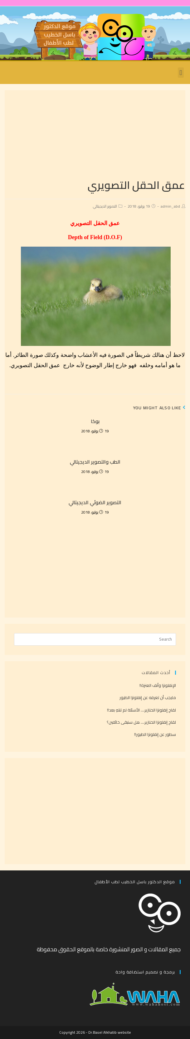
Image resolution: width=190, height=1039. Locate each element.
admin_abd (170, 206)
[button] (181, 72)
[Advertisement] (95, 134)
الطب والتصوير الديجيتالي (95, 461)
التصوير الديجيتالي (105, 206)
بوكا (95, 421)
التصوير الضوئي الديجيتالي (95, 502)
